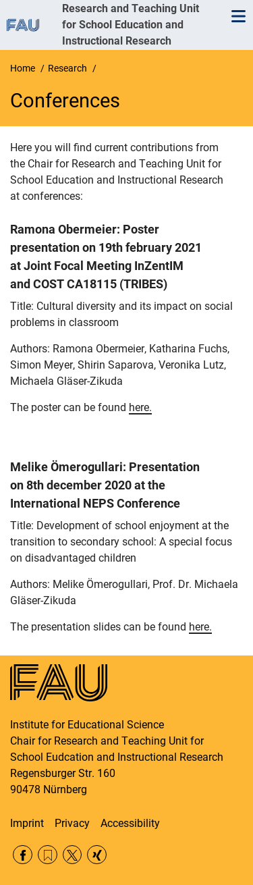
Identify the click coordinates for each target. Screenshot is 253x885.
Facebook (22, 855)
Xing (97, 855)
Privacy (72, 823)
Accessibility (130, 823)
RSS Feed (47, 855)
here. (140, 407)
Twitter (72, 855)
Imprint (27, 823)
